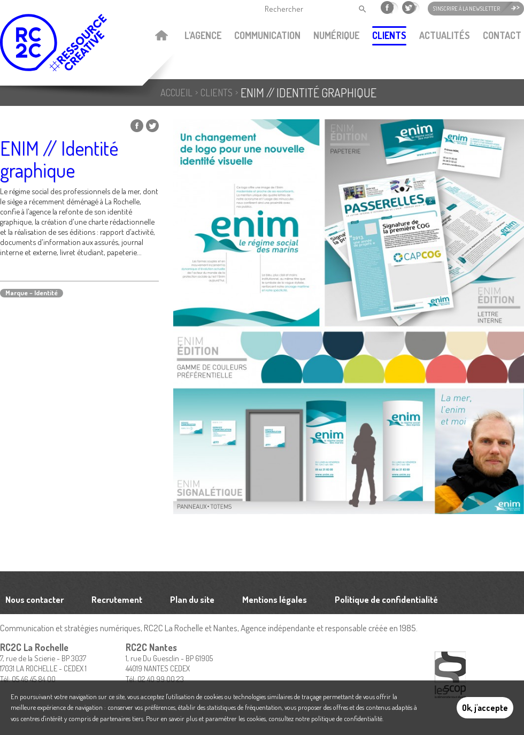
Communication (267, 35)
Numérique (336, 35)
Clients (389, 35)
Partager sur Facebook (136, 125)
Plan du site (192, 599)
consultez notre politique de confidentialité (325, 718)
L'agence (202, 35)
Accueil (161, 36)
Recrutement (116, 599)
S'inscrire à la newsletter (466, 8)
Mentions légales (274, 599)
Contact (502, 35)
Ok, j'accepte (485, 707)
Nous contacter (34, 599)
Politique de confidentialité (386, 599)
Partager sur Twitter (152, 125)
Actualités (444, 35)
